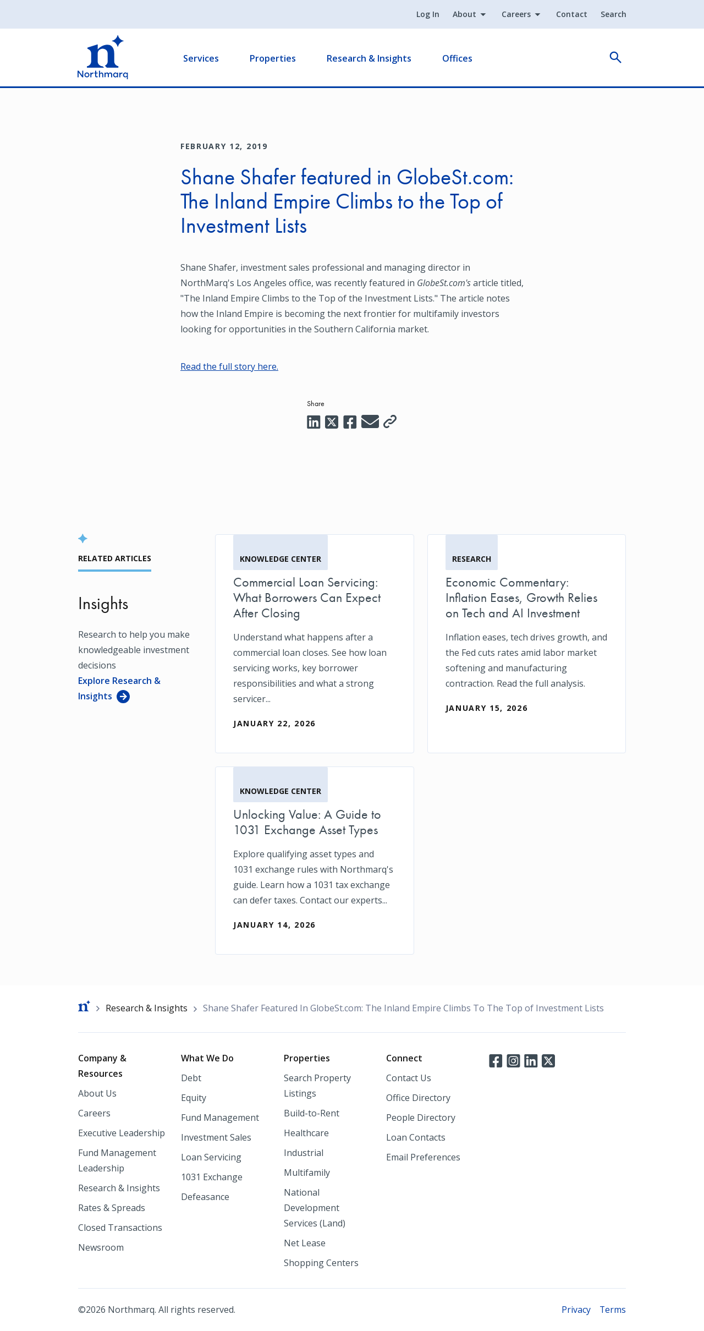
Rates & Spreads (111, 1208)
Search (613, 14)
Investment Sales (216, 1137)
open (615, 58)
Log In (427, 14)
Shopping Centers (321, 1263)
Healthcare (306, 1133)
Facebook (495, 1060)
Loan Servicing (211, 1157)
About (464, 14)
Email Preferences (423, 1157)
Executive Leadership (121, 1133)
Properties (273, 58)
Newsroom (101, 1247)
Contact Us (408, 1078)
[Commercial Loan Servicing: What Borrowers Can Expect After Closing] (315, 643)
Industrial (303, 1153)
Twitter (548, 1060)
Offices (458, 58)
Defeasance (205, 1197)
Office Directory (418, 1098)
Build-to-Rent (311, 1113)
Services (201, 58)
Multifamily (307, 1172)
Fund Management (220, 1117)
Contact (571, 14)
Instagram (513, 1060)
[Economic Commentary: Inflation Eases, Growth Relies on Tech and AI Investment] (527, 635)
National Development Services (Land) (314, 1207)
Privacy (575, 1309)
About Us (97, 1093)
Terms (612, 1309)
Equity (193, 1098)
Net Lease (305, 1243)
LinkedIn (530, 1060)
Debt (191, 1078)
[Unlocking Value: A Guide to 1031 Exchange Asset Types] (315, 860)
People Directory (420, 1117)
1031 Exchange (212, 1177)
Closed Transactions (120, 1228)
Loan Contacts (416, 1137)
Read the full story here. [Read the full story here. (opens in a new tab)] (229, 366)
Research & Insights (369, 58)
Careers (515, 14)
